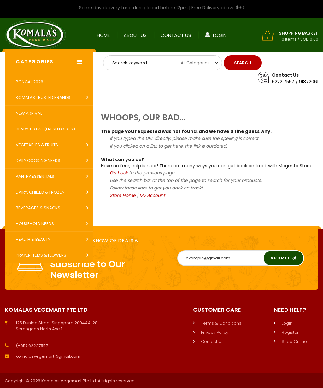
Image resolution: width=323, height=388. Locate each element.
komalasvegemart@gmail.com (48, 356)
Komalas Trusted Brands (43, 98)
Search (242, 63)
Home (103, 35)
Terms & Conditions (221, 323)
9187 (304, 81)
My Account (152, 195)
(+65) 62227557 (32, 346)
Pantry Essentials (35, 176)
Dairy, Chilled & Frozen (40, 192)
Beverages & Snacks (38, 208)
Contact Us (176, 35)
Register (290, 332)
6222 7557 (283, 81)
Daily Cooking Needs (38, 161)
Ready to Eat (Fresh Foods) (45, 129)
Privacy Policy (214, 332)
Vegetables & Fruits (37, 145)
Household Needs (35, 224)
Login (219, 35)
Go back (119, 173)
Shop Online (294, 342)
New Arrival (29, 113)
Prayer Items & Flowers (41, 255)
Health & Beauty (33, 239)
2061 (313, 81)
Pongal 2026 (29, 82)
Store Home (123, 195)
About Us (135, 35)
